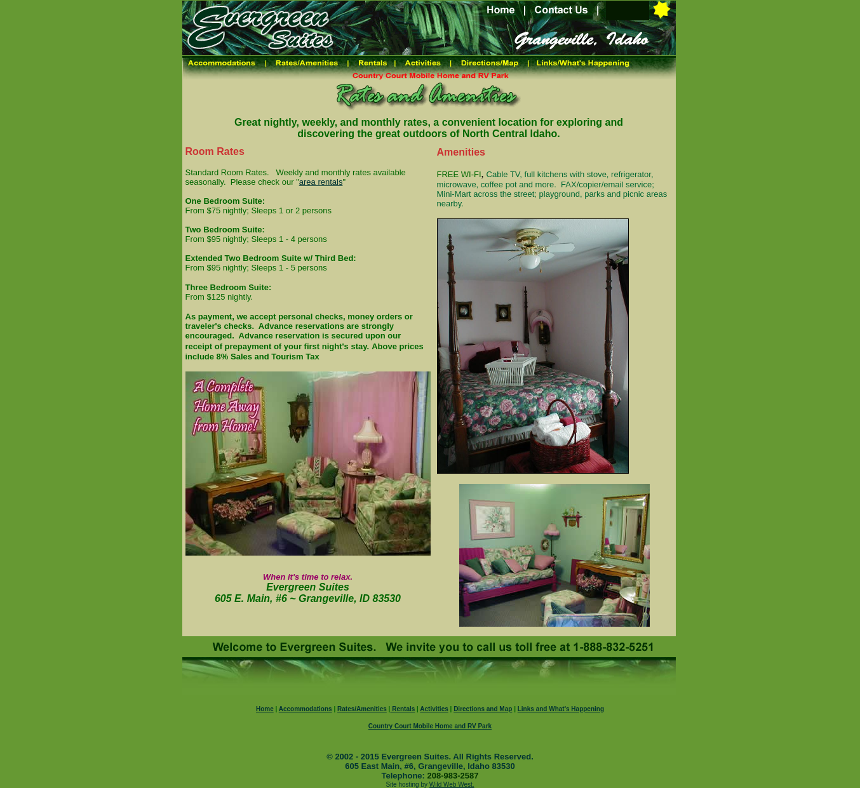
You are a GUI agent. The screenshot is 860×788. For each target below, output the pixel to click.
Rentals (402, 708)
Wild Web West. (451, 784)
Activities (434, 708)
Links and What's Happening (561, 708)
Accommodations (305, 708)
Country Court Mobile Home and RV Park (430, 726)
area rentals (321, 182)
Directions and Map (483, 708)
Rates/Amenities (362, 708)
